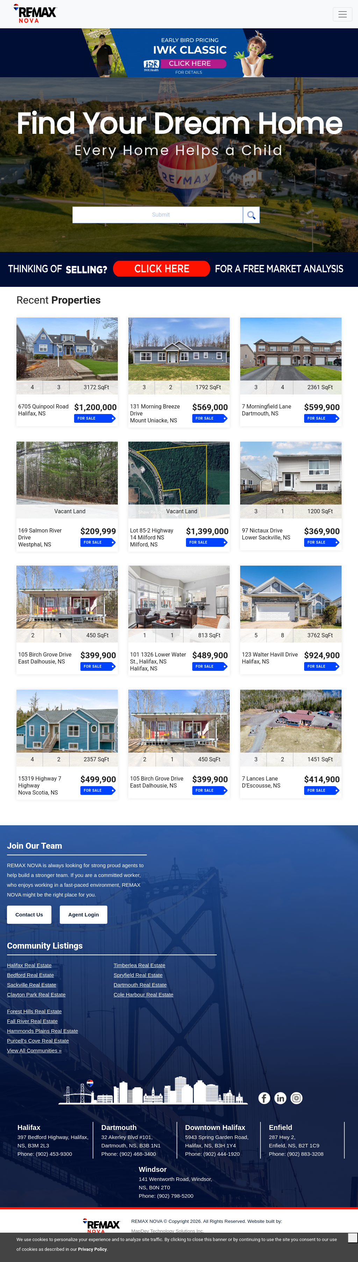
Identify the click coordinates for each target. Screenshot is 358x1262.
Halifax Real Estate (29, 965)
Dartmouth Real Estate (140, 985)
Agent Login (83, 915)
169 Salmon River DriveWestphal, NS (40, 537)
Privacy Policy (92, 1249)
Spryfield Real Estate (138, 975)
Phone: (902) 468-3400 (128, 1154)
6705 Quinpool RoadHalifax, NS (43, 410)
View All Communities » (34, 1050)
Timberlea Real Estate (139, 965)
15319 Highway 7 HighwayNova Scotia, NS (39, 785)
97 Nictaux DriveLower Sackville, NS (266, 534)
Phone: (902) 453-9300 (44, 1154)
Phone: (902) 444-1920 (212, 1154)
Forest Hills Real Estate (34, 1011)
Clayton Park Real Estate (36, 995)
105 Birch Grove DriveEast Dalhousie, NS (44, 658)
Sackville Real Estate (31, 985)
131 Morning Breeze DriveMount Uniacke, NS (155, 413)
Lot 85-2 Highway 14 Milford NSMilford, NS (151, 537)
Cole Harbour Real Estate (143, 995)
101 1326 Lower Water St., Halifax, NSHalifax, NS (158, 661)
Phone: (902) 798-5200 (166, 1196)
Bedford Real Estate (30, 975)
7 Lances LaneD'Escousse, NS (261, 782)
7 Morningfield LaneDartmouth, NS (266, 410)
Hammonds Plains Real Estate (42, 1031)
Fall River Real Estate (32, 1021)
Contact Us (29, 915)
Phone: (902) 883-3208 (296, 1154)
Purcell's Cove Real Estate (38, 1041)
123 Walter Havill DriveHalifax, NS (270, 658)
